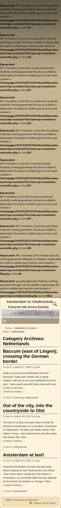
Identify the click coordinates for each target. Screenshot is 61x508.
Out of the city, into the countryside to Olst (27, 408)
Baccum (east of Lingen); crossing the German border (30, 356)
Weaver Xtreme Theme (45, 503)
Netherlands (31, 397)
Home (8, 328)
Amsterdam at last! (23, 454)
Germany (19, 397)
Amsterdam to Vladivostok (29, 302)
